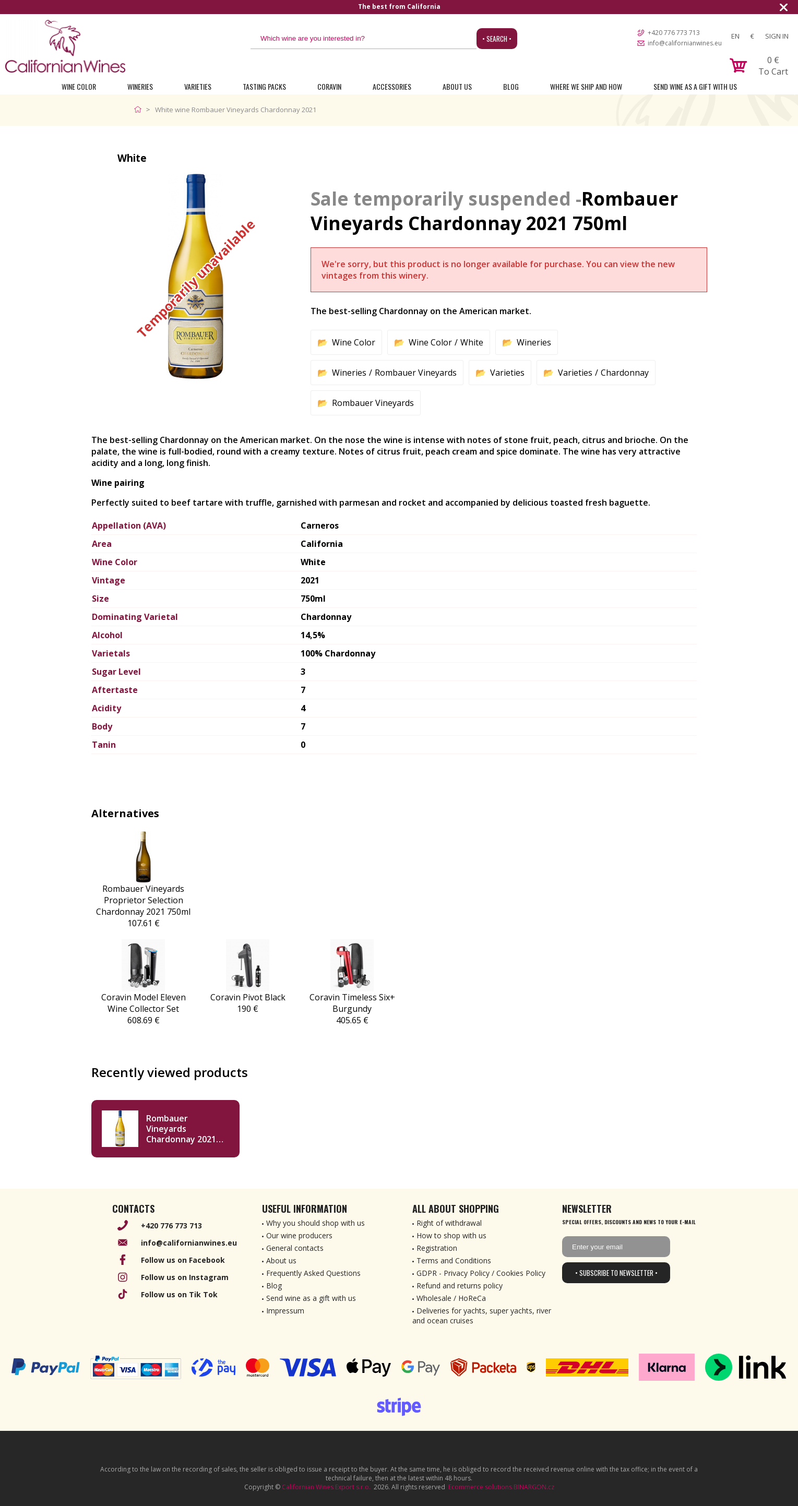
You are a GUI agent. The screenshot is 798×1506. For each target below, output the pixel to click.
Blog (511, 86)
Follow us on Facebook (183, 1260)
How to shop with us (451, 1235)
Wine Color (79, 86)
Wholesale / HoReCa (451, 1298)
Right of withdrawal (449, 1223)
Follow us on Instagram (185, 1277)
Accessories (392, 86)
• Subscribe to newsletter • (616, 1273)
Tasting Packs (264, 86)
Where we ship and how (586, 86)
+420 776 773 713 (674, 32)
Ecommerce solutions (480, 1487)
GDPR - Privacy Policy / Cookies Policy (480, 1273)
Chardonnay (625, 372)
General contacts (295, 1248)
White (471, 342)
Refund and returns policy (459, 1285)
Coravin (329, 86)
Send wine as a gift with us (695, 86)
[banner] (65, 46)
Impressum (285, 1311)
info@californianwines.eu (685, 43)
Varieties (197, 86)
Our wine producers (299, 1235)
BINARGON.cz (534, 1487)
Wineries (140, 86)
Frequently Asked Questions (313, 1273)
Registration (436, 1248)
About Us (457, 86)
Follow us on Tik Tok (179, 1294)
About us (281, 1260)
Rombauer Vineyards (416, 372)
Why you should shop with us (315, 1223)
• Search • (496, 38)
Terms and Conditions (453, 1260)
